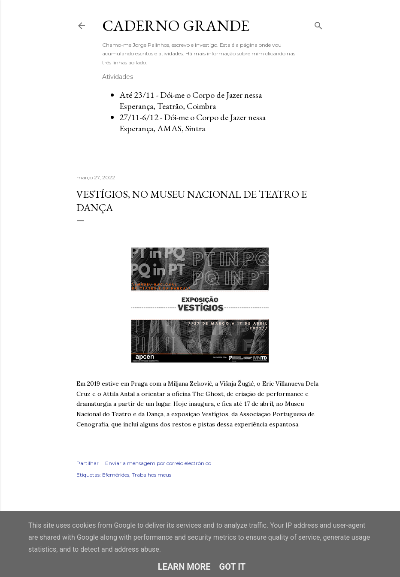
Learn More (184, 567)
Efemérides (115, 474)
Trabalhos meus (151, 474)
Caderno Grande (175, 25)
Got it (232, 567)
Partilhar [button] (87, 463)
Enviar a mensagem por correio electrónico (158, 463)
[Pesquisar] (318, 23)
